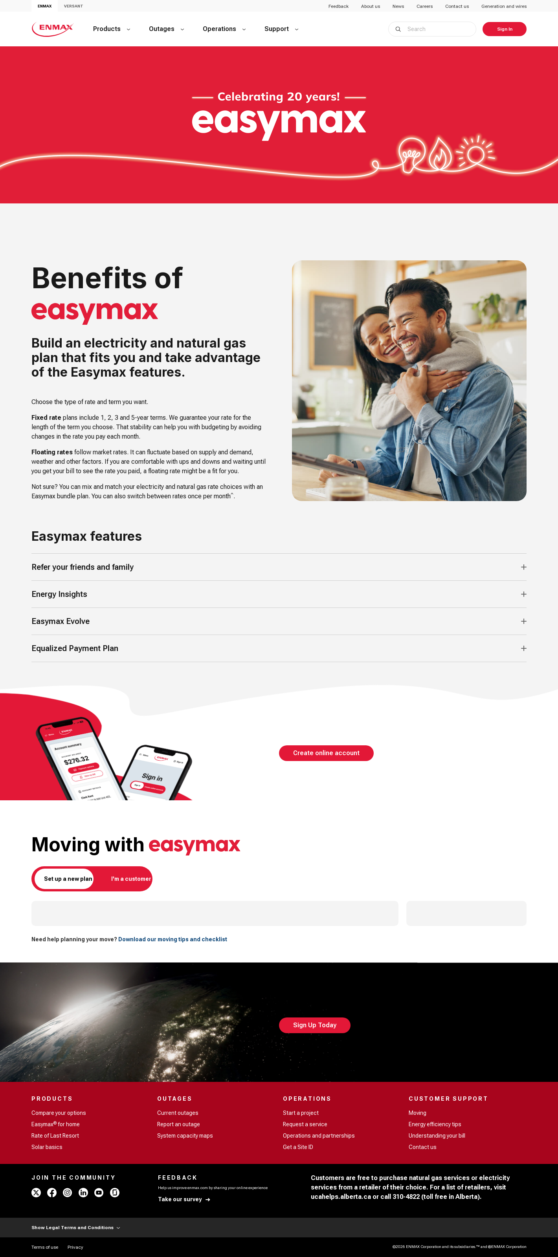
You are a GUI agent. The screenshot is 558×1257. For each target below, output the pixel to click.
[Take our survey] (184, 1199)
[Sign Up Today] (315, 1025)
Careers (425, 6)
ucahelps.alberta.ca (341, 1196)
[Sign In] (505, 29)
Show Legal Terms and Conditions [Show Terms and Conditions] (75, 1227)
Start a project (301, 1113)
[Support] (281, 29)
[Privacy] (75, 1247)
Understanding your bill (437, 1136)
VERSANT (73, 6)
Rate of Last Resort (55, 1136)
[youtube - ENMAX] (99, 1192)
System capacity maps (185, 1136)
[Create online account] (326, 753)
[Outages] (166, 29)
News (398, 6)
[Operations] (224, 29)
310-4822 (406, 1196)
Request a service (305, 1124)
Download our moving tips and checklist (172, 939)
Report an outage (178, 1124)
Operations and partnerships (319, 1136)
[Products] (111, 29)
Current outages (177, 1113)
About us (370, 6)
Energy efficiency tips (435, 1124)
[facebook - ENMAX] (52, 1192)
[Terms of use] (44, 1247)
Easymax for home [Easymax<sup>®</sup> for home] (55, 1123)
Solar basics (46, 1147)
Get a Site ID (298, 1147)
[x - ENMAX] (36, 1192)
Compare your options (58, 1113)
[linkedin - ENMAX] (83, 1192)
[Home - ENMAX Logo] (52, 29)
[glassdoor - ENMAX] (114, 1192)
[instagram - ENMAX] (67, 1192)
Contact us (457, 6)
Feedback (339, 6)
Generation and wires (504, 6)
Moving (417, 1113)
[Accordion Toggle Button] (524, 567)
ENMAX (44, 6)
